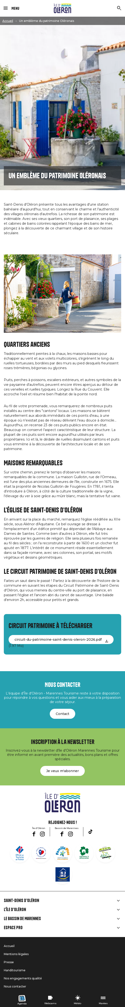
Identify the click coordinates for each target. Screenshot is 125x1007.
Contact (62, 714)
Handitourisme (14, 970)
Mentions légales (16, 954)
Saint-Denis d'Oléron (21, 900)
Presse (9, 962)
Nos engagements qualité (23, 978)
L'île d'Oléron (15, 910)
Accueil (7, 21)
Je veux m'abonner (62, 771)
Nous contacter (15, 986)
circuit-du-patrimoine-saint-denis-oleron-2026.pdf (58, 639)
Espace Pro (13, 928)
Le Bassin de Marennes (22, 919)
